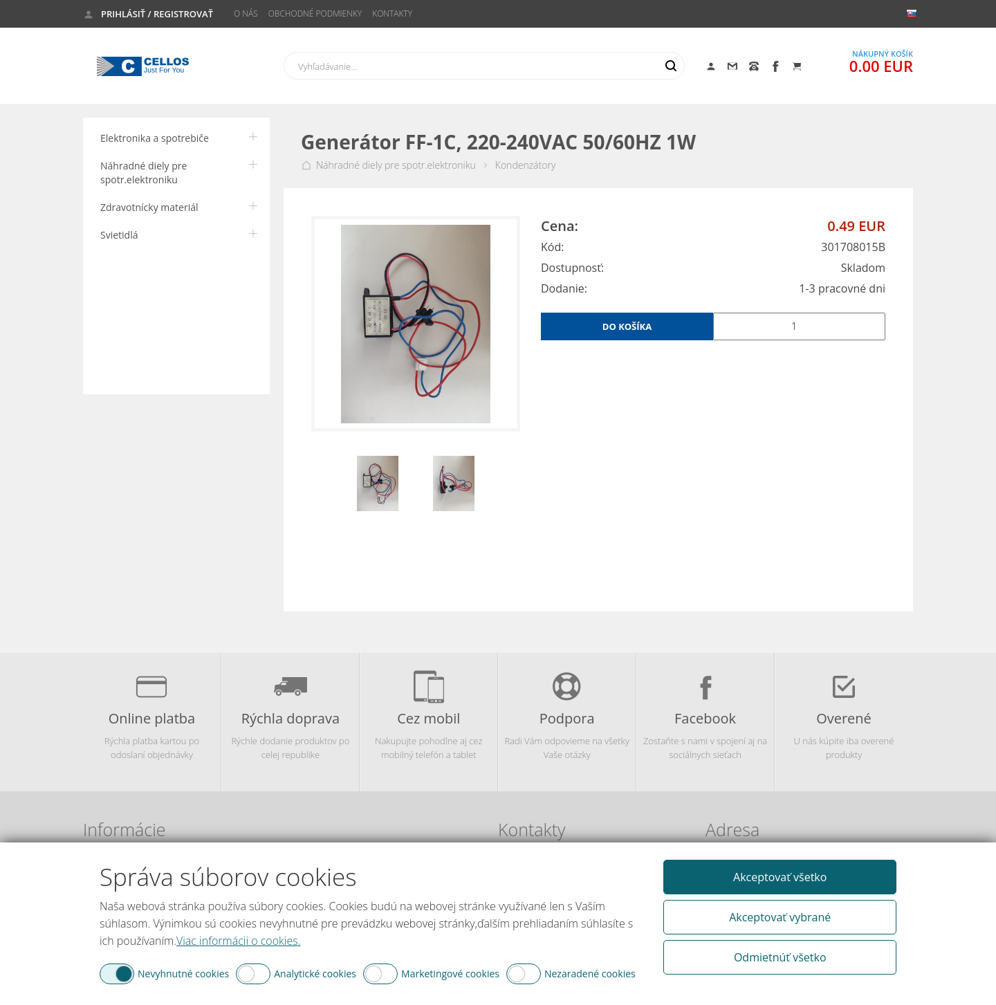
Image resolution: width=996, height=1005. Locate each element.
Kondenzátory (525, 165)
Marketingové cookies (450, 973)
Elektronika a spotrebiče (154, 138)
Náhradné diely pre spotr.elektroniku (143, 172)
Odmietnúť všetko (780, 957)
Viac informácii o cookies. (238, 940)
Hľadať (671, 66)
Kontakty (392, 13)
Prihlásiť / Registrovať (157, 14)
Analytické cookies (315, 973)
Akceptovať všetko (780, 877)
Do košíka (627, 326)
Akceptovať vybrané (780, 917)
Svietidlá (119, 234)
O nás (246, 13)
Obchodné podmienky (315, 13)
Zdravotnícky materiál (149, 207)
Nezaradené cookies (590, 973)
